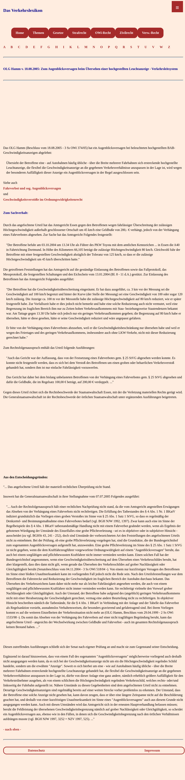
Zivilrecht (126, 32)
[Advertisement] (93, 111)
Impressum (152, 750)
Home (20, 32)
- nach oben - (12, 729)
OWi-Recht (103, 32)
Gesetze (58, 32)
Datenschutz (36, 750)
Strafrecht (79, 32)
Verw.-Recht (150, 32)
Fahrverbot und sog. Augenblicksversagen (32, 188)
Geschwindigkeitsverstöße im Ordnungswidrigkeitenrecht (42, 199)
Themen (38, 32)
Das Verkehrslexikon (22, 10)
